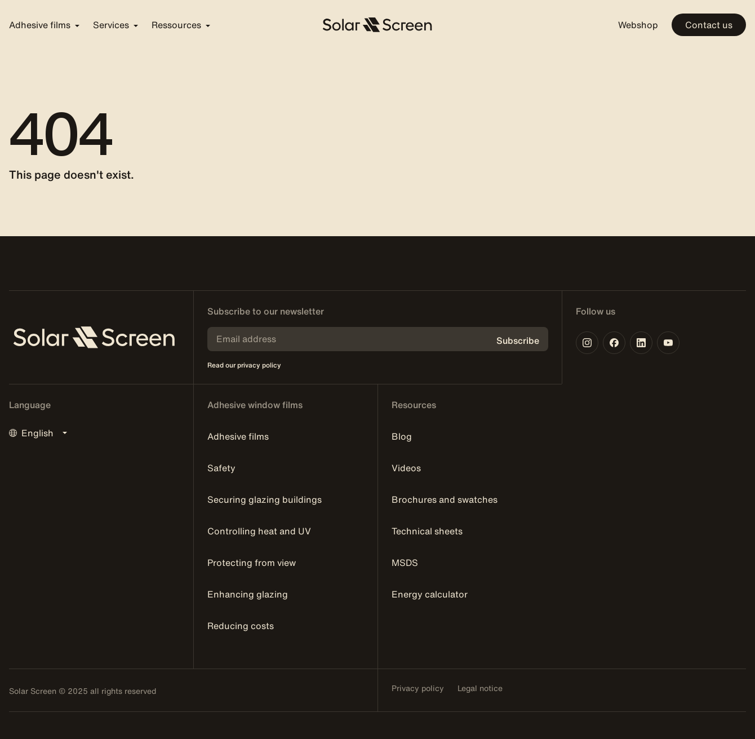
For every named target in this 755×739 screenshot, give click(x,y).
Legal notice (480, 688)
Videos (406, 467)
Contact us (708, 24)
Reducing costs (240, 625)
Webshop (638, 24)
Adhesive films (238, 436)
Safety (221, 467)
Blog (402, 436)
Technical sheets (427, 531)
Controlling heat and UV (259, 531)
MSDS (405, 562)
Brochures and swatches (445, 499)
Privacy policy (418, 688)
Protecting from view (251, 562)
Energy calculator (430, 594)
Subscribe (517, 340)
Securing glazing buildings (264, 499)
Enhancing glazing (247, 594)
